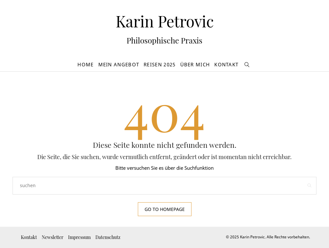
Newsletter (52, 237)
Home (85, 64)
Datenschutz (107, 237)
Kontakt (226, 64)
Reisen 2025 (159, 64)
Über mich (195, 64)
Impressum (79, 237)
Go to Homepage (165, 209)
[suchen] (247, 64)
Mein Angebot (118, 64)
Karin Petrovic (165, 21)
